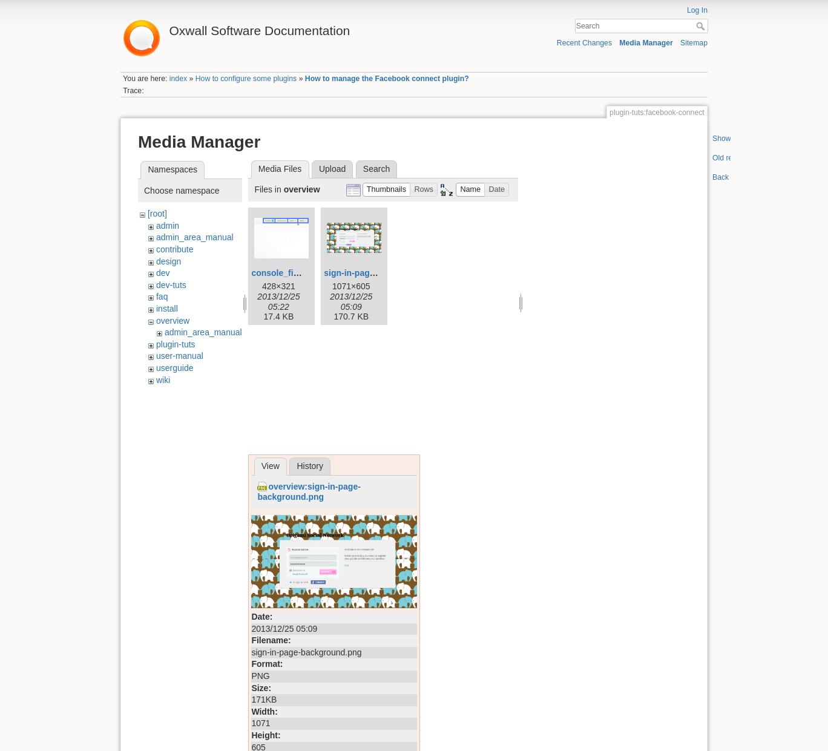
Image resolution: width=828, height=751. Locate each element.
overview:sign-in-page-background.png (308, 492)
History (310, 466)
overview (172, 321)
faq (162, 296)
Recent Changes (584, 43)
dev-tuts (171, 285)
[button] (387, 190)
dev (163, 273)
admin (167, 226)
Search (702, 26)
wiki (163, 380)
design (168, 261)
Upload (332, 169)
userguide (175, 368)
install (167, 308)
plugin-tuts (176, 344)
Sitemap (694, 43)
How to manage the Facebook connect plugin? (387, 78)
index (178, 78)
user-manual (179, 356)
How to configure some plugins (246, 78)
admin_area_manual (195, 237)
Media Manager (646, 43)
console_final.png (287, 273)
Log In (697, 10)
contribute (174, 249)
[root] (157, 213)
